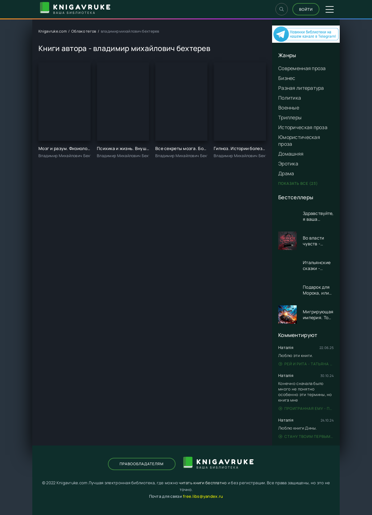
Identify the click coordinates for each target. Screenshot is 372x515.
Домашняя (290, 153)
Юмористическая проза (299, 140)
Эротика (288, 163)
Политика (289, 97)
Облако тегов (83, 31)
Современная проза (302, 68)
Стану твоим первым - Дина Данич (306, 436)
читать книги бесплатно (203, 482)
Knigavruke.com (52, 31)
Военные (288, 107)
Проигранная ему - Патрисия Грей (306, 408)
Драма (286, 173)
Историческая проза (302, 127)
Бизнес (286, 78)
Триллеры (290, 117)
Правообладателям (142, 463)
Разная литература (301, 88)
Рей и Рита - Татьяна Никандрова (306, 363)
